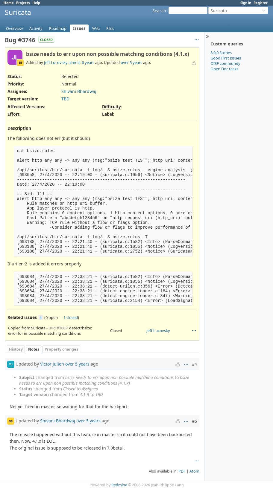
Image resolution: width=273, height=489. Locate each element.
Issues (79, 28)
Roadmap (57, 28)
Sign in (245, 3)
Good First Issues (225, 58)
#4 (194, 364)
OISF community (225, 63)
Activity (36, 28)
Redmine (119, 485)
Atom (194, 471)
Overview (14, 28)
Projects (23, 3)
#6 (194, 421)
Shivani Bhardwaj (78, 91)
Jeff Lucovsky (56, 62)
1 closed (70, 317)
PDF (182, 471)
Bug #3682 (57, 328)
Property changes (61, 349)
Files (110, 28)
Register (261, 3)
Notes (33, 349)
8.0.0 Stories (221, 52)
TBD (65, 99)
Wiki (96, 28)
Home (9, 3)
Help (36, 3)
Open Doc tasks (224, 68)
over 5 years (131, 62)
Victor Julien (52, 364)
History (16, 349)
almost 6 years (81, 62)
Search (159, 10)
